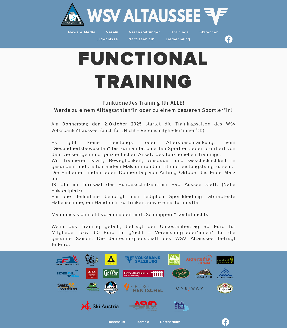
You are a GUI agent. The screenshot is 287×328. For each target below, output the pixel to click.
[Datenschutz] (170, 322)
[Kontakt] (143, 322)
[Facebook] (228, 39)
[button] (112, 32)
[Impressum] (116, 322)
